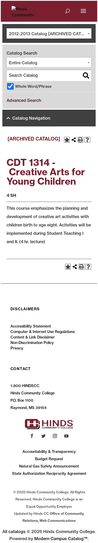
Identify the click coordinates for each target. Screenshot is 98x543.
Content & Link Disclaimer (32, 337)
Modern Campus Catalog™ (61, 538)
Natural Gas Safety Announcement (49, 466)
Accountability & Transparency (49, 451)
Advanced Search (24, 100)
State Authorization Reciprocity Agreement (49, 473)
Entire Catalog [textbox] (23, 62)
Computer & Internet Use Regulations (42, 331)
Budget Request (49, 459)
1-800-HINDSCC (24, 385)
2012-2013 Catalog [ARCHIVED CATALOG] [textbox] (50, 33)
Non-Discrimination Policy (32, 342)
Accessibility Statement (30, 326)
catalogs (17, 531)
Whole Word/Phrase (33, 86)
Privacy (16, 348)
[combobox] (49, 33)
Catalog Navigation (31, 118)
